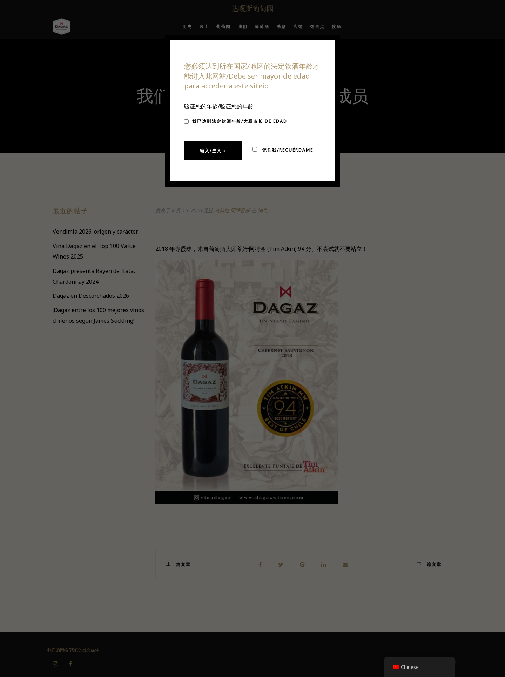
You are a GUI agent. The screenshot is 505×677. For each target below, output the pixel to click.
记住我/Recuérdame (282, 150)
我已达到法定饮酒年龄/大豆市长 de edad (235, 121)
